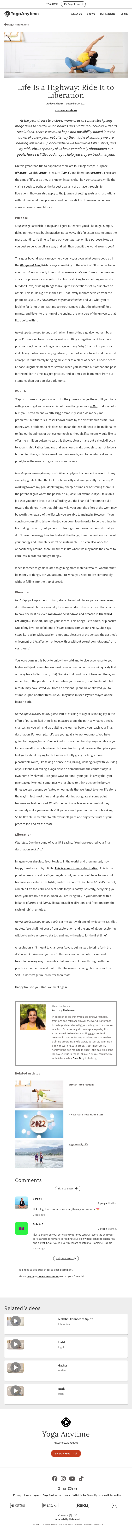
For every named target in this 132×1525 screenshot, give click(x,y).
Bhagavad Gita (30, 265)
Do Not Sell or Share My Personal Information (96, 1495)
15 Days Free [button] (73, 4)
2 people (102, 1203)
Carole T (38, 1198)
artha (43, 173)
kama (65, 173)
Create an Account (48, 1276)
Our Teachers (107, 13)
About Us (76, 13)
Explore (37, 1495)
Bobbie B (38, 1224)
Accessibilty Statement (67, 1519)
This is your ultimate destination (76, 868)
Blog (8, 24)
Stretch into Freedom (81, 1084)
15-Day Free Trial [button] (66, 1453)
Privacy (17, 1495)
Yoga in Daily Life (78, 1144)
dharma (21, 173)
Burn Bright (79, 1058)
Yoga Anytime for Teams (56, 1495)
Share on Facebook (66, 110)
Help (62, 1488)
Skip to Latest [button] (68, 1188)
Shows (91, 13)
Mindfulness (22, 24)
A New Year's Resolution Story (86, 1114)
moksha (96, 173)
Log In (124, 13)
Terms (27, 1495)
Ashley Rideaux (54, 103)
